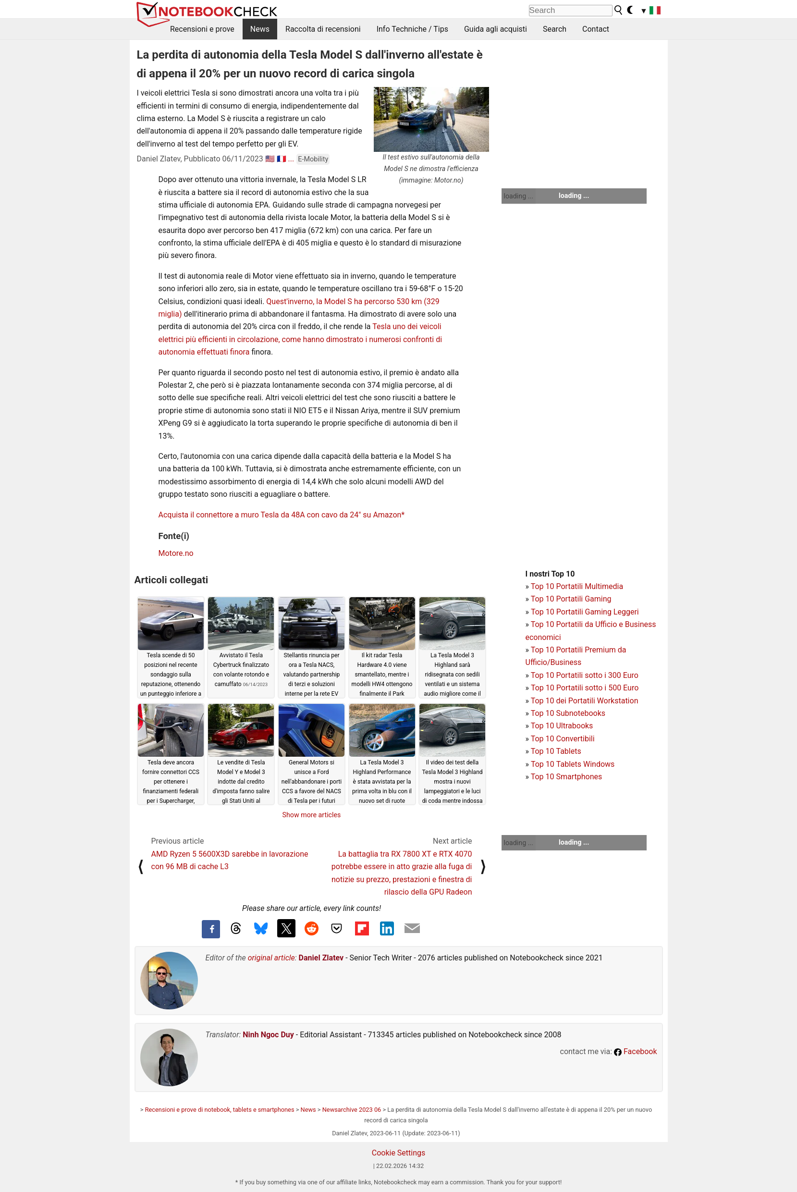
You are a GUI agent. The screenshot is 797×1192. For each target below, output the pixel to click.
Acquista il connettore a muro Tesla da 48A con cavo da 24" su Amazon (280, 514)
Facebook (635, 1051)
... (291, 158)
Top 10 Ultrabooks (562, 725)
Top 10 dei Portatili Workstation (584, 700)
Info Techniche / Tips (412, 29)
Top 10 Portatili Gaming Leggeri (585, 611)
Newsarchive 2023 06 (351, 1109)
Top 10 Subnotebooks (568, 713)
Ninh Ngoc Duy (268, 1034)
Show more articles (311, 815)
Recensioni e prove (202, 29)
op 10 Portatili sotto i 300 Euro (586, 675)
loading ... (518, 196)
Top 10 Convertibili (563, 738)
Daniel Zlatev (321, 957)
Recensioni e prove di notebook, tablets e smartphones (219, 1109)
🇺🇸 (270, 158)
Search (554, 29)
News (260, 29)
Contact (595, 29)
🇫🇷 (281, 158)
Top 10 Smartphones (566, 776)
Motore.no (176, 553)
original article (271, 957)
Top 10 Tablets (556, 751)
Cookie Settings (399, 1152)
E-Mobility (313, 159)
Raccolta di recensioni (323, 29)
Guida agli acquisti (495, 29)
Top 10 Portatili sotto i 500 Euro (584, 687)
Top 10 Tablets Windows (572, 764)
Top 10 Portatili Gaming (571, 598)
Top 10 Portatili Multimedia (577, 586)
